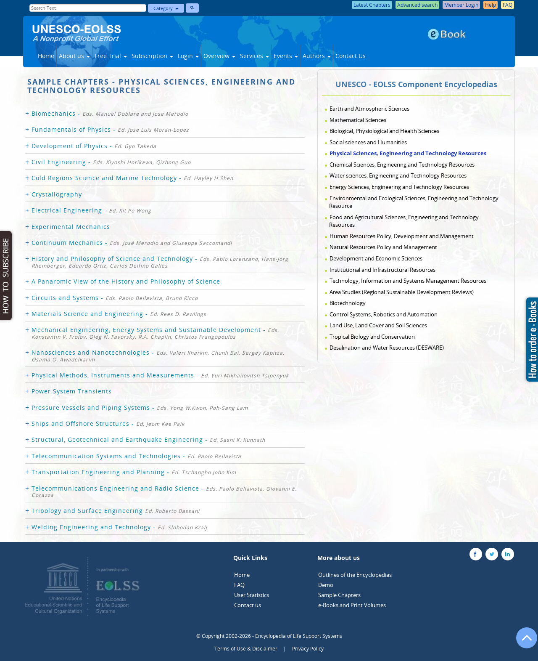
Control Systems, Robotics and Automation (384, 314)
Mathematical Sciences (358, 120)
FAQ (239, 585)
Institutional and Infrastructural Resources (382, 269)
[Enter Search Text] (87, 8)
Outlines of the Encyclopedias (355, 575)
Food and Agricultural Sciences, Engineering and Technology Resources (404, 221)
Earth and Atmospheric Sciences (369, 108)
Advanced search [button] (417, 5)
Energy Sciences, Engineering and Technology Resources (399, 187)
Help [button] (490, 5)
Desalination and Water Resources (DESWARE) (387, 347)
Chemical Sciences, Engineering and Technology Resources (402, 164)
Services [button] (254, 56)
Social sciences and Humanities (368, 142)
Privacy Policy (308, 648)
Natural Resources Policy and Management (383, 247)
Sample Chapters (339, 595)
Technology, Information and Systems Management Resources (408, 280)
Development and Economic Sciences (376, 258)
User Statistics (251, 595)
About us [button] (74, 56)
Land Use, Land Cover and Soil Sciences (378, 325)
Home (46, 56)
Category (166, 8)
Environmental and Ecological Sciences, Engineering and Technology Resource (413, 202)
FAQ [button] (507, 5)
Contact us (247, 605)
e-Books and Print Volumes (352, 605)
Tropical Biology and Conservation (372, 336)
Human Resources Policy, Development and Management (402, 236)
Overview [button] (219, 56)
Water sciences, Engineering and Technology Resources (398, 175)
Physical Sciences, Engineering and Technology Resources (408, 153)
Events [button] (286, 56)
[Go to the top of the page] (523, 642)
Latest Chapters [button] (371, 5)
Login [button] (188, 56)
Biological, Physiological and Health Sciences (384, 131)
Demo (325, 585)
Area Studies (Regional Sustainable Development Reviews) (402, 292)
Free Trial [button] (111, 56)
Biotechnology (348, 303)
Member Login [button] (461, 5)
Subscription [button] (152, 56)
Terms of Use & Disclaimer (245, 648)
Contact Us (350, 56)
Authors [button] (317, 56)
